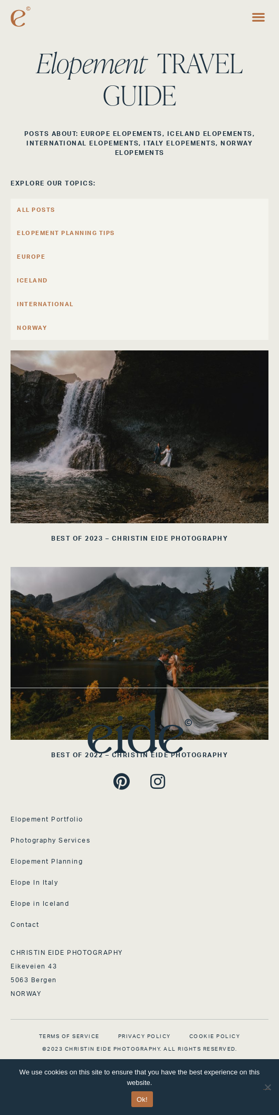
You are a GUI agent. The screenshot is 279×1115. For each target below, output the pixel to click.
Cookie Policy (214, 1036)
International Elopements (82, 143)
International (45, 304)
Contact (25, 925)
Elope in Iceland (40, 904)
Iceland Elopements (210, 134)
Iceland (32, 280)
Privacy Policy (144, 1036)
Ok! (142, 1099)
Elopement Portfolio (47, 819)
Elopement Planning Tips (66, 233)
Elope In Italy (34, 882)
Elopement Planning (47, 861)
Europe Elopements (121, 134)
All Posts (36, 210)
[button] (258, 16)
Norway (32, 328)
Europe (31, 257)
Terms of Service (69, 1036)
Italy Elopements (179, 143)
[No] (267, 1086)
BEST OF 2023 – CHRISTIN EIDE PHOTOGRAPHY (139, 538)
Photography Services (50, 840)
